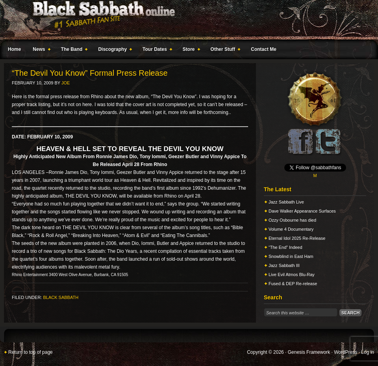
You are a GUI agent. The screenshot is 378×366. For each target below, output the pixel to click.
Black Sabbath (60, 297)
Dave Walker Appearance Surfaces (302, 211)
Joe (65, 82)
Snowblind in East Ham (291, 256)
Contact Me (263, 49)
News (40, 50)
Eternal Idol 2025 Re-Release (297, 238)
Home (14, 49)
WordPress (345, 352)
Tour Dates (156, 50)
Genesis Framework (309, 352)
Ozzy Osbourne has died (292, 220)
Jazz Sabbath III (284, 265)
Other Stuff (224, 50)
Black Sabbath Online (185, 19)
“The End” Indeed (285, 247)
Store (190, 50)
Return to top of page (30, 352)
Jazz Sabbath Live (286, 202)
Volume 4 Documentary (291, 229)
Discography (113, 50)
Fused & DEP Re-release (293, 283)
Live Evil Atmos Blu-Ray (292, 274)
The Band (73, 50)
